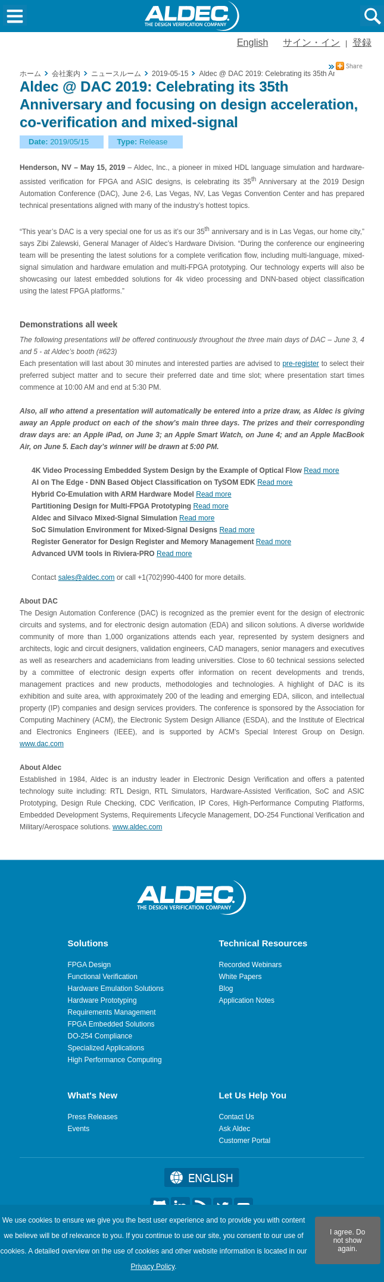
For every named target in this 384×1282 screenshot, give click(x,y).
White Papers (240, 976)
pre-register (300, 363)
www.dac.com (42, 744)
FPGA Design (89, 965)
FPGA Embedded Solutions (111, 1024)
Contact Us (236, 1117)
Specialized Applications (106, 1048)
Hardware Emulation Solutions (116, 988)
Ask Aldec (235, 1129)
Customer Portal (245, 1140)
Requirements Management (112, 1012)
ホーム (30, 74)
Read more (321, 470)
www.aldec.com (137, 827)
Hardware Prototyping (102, 1000)
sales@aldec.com (86, 577)
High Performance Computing (115, 1060)
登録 (361, 42)
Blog (226, 988)
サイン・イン (311, 42)
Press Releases (93, 1117)
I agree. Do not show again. (347, 1240)
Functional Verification (103, 976)
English (252, 42)
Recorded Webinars (250, 965)
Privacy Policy (152, 1266)
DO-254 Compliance (100, 1036)
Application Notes (246, 1000)
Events (79, 1129)
